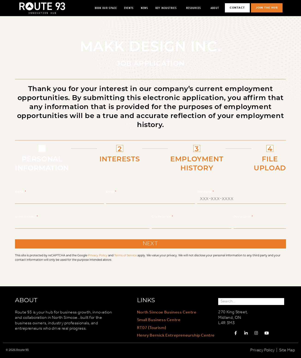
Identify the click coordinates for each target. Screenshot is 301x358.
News (144, 8)
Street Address (25, 216)
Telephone (204, 191)
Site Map (287, 350)
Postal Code (242, 216)
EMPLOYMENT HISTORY (196, 163)
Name (19, 191)
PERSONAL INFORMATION (42, 163)
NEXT (150, 244)
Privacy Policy (97, 255)
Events (129, 8)
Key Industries (167, 8)
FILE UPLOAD (270, 163)
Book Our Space (106, 8)
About (216, 8)
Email (110, 191)
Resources (194, 8)
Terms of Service (125, 255)
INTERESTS (119, 158)
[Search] (280, 301)
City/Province (161, 216)
